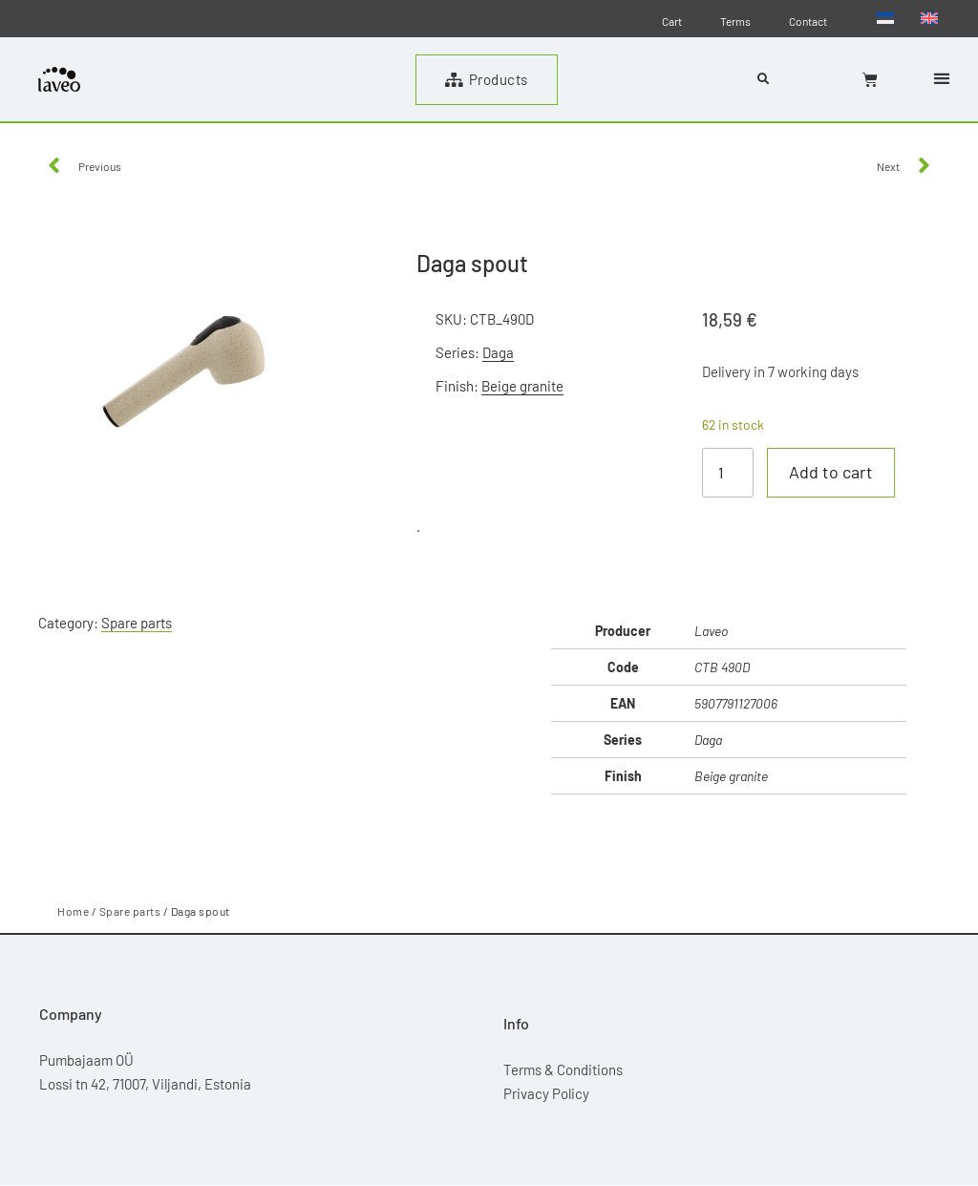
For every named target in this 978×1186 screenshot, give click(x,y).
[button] (941, 78)
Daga (498, 352)
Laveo (711, 631)
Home (73, 911)
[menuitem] (885, 17)
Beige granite (522, 385)
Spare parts (136, 622)
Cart (672, 21)
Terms (735, 21)
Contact (808, 21)
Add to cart (831, 472)
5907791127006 (735, 703)
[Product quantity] (728, 473)
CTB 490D (722, 667)
